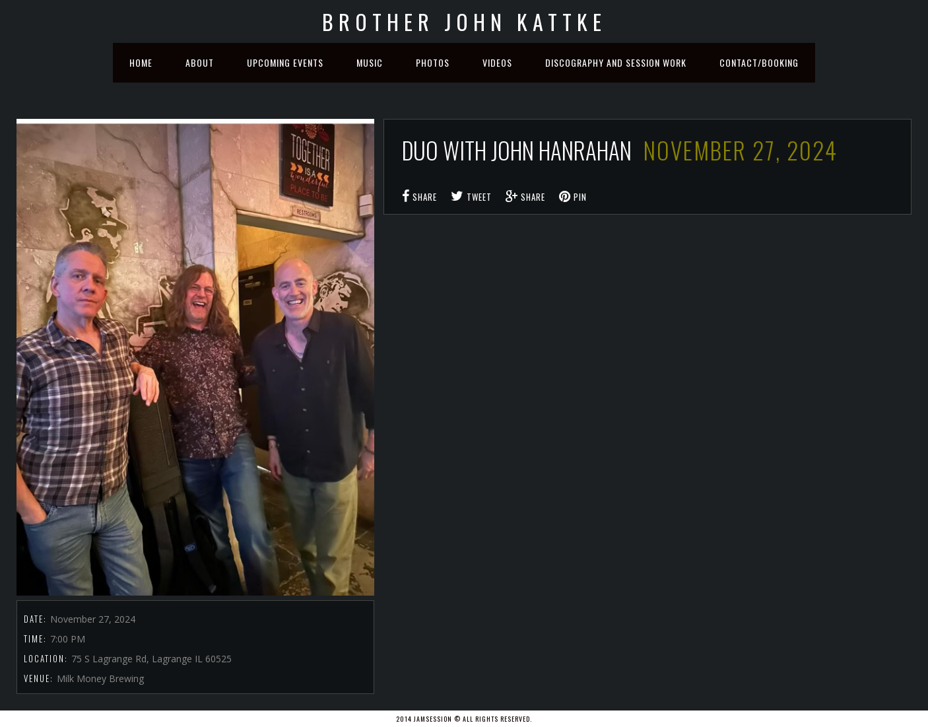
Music (369, 62)
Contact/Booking (759, 62)
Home (140, 62)
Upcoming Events (285, 62)
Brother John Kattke (464, 21)
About (199, 62)
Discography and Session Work (615, 62)
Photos (432, 62)
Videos (497, 62)
